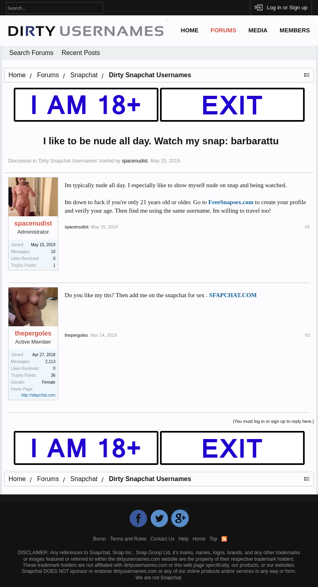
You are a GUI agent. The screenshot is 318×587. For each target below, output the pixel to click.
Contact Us (162, 539)
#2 (307, 335)
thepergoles (33, 333)
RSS (224, 539)
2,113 (50, 361)
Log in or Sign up (287, 7)
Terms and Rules (128, 539)
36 (53, 375)
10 (53, 251)
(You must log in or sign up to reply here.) (273, 421)
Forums (223, 30)
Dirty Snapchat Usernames (68, 161)
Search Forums (31, 52)
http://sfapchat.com (38, 395)
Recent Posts (80, 52)
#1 (307, 226)
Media (258, 30)
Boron (99, 539)
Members (295, 30)
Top (213, 539)
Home (189, 30)
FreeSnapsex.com (231, 202)
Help (184, 539)
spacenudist (134, 161)
